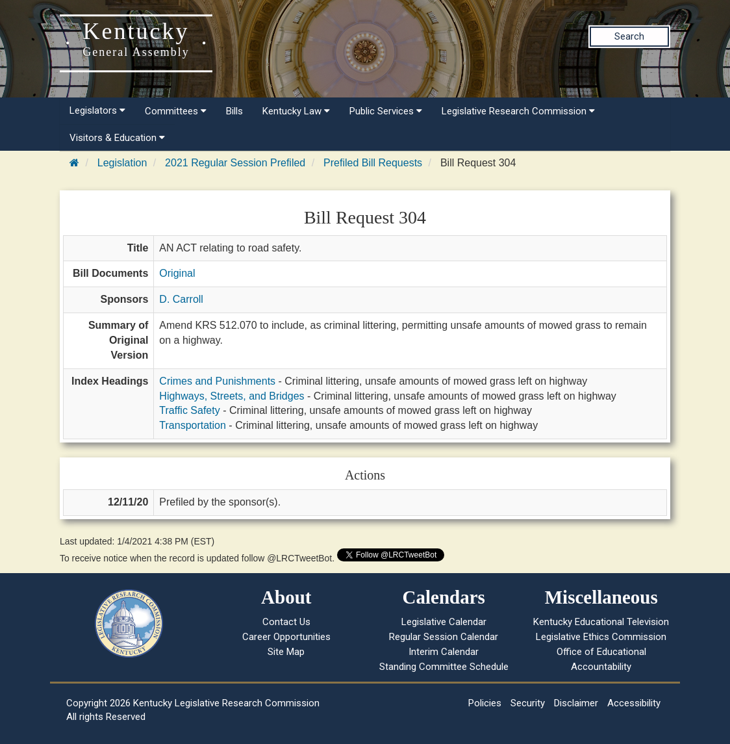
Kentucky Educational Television (601, 622)
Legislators (97, 110)
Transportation (192, 425)
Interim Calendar (444, 652)
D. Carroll (181, 299)
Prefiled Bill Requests (372, 162)
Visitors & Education (117, 138)
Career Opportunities (286, 637)
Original (177, 273)
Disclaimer (576, 703)
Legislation (122, 162)
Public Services (385, 111)
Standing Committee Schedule (444, 667)
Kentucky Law (296, 111)
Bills (234, 111)
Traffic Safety (189, 410)
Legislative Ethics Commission (601, 637)
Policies (484, 703)
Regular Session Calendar (443, 637)
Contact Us (286, 622)
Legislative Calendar (443, 622)
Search (629, 36)
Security (527, 703)
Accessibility (634, 703)
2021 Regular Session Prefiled (235, 162)
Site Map (286, 652)
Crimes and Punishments (217, 381)
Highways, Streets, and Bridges (231, 396)
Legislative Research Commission (518, 111)
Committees (176, 111)
